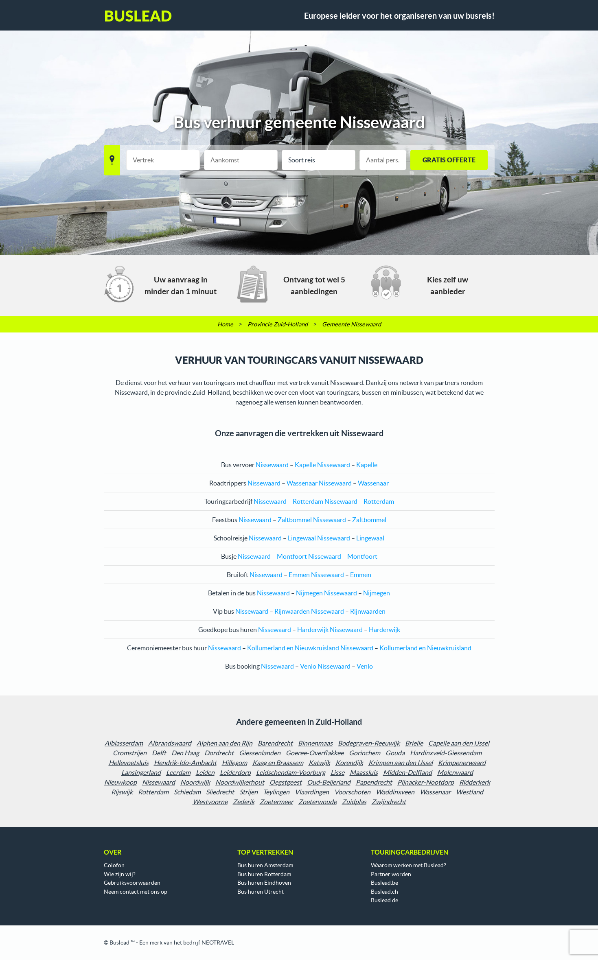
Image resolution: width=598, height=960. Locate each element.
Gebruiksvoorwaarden (132, 882)
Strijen (248, 792)
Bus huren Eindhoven (264, 882)
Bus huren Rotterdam (264, 874)
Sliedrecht (220, 792)
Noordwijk (195, 782)
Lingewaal (302, 538)
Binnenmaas (315, 743)
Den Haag (185, 753)
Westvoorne (210, 801)
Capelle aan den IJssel (458, 743)
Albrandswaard (169, 743)
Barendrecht (275, 743)
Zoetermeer (276, 801)
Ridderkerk (474, 782)
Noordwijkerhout (239, 782)
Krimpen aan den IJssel (400, 762)
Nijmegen (309, 593)
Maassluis (364, 772)
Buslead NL (138, 16)
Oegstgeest (285, 782)
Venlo (308, 666)
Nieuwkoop (120, 782)
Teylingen (276, 792)
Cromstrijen (130, 753)
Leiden (205, 772)
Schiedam (187, 792)
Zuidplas (354, 801)
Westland (469, 792)
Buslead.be (384, 882)
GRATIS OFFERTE (449, 160)
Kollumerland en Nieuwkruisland (293, 648)
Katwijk (319, 762)
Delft (159, 753)
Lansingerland (141, 772)
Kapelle (305, 464)
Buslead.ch (384, 891)
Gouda (395, 753)
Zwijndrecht (389, 801)
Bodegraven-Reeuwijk (369, 743)
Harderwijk (313, 629)
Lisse (337, 772)
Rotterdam (308, 501)
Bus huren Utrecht (260, 891)
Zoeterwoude (317, 801)
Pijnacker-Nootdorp (425, 782)
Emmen (299, 574)
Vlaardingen (312, 792)
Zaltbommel (295, 519)
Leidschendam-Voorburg (290, 772)
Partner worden (391, 874)
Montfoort (292, 556)
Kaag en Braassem (277, 762)
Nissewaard (158, 782)
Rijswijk (122, 792)
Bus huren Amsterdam (265, 865)
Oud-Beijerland (328, 782)
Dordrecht (219, 753)
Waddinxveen (395, 792)
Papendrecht (374, 782)
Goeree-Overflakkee (315, 753)
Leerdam (178, 772)
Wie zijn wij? (120, 874)
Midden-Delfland (407, 772)
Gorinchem (364, 753)
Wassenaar (302, 483)
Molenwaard (455, 772)
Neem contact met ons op (135, 891)
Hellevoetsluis (129, 762)
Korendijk (349, 762)
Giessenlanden (259, 753)
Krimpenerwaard (462, 762)
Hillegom (234, 762)
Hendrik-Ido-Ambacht (185, 762)
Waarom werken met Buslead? (408, 865)
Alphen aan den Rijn (224, 743)
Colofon (114, 865)
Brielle (414, 743)
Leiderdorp (235, 772)
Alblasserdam (124, 743)
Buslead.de (384, 900)
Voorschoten (352, 792)
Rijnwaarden (292, 611)
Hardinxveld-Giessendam (446, 753)
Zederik (243, 801)
